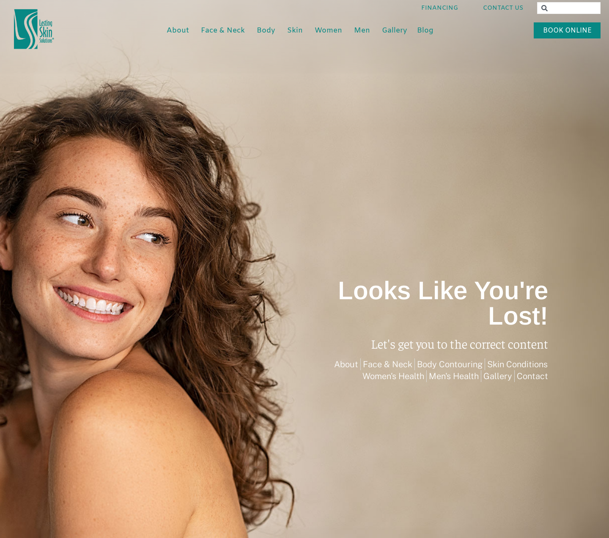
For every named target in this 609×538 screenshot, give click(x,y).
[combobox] (569, 8)
